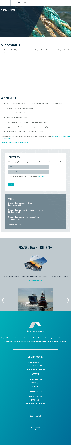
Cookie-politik (35, 416)
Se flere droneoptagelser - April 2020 (14, 142)
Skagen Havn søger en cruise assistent (24, 217)
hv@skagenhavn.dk (38, 403)
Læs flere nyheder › (15, 225)
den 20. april (65, 136)
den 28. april (6, 138)
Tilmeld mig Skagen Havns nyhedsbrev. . (26, 176)
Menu (18, 3)
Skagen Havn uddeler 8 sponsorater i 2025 (25, 210)
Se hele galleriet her (35, 280)
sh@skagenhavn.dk (38, 369)
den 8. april (56, 136)
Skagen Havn (5, 3)
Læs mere (41, 176)
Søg (68, 3)
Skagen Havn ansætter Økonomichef (23, 203)
